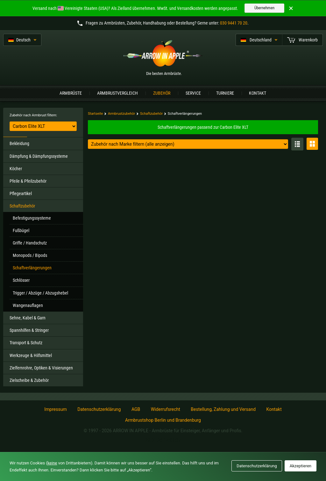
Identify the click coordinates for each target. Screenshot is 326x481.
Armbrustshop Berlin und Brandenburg (163, 420)
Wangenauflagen (28, 305)
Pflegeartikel (21, 193)
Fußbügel (21, 230)
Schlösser (21, 280)
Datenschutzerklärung (99, 409)
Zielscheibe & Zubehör (29, 380)
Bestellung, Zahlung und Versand (223, 409)
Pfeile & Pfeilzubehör (28, 181)
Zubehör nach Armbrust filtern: (33, 115)
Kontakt (257, 93)
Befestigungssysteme (32, 218)
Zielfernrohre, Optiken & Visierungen (41, 367)
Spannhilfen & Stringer (29, 330)
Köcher (16, 168)
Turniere (225, 93)
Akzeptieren (300, 465)
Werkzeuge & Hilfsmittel (31, 355)
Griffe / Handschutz (30, 242)
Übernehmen (264, 7)
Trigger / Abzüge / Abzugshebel (40, 292)
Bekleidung (19, 143)
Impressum (55, 409)
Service (193, 93)
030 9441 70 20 (233, 23)
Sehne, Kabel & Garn (28, 317)
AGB (135, 409)
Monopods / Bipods (30, 255)
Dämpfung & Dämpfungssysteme (39, 156)
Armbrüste (71, 93)
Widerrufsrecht (165, 409)
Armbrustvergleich (117, 93)
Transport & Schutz (26, 342)
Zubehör (161, 93)
